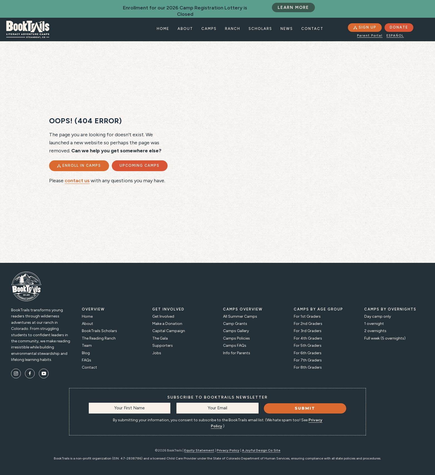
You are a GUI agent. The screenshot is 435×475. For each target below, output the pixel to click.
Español (395, 35)
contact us (77, 187)
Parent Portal (370, 35)
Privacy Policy (228, 450)
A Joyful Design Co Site (261, 450)
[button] (364, 27)
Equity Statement (199, 450)
